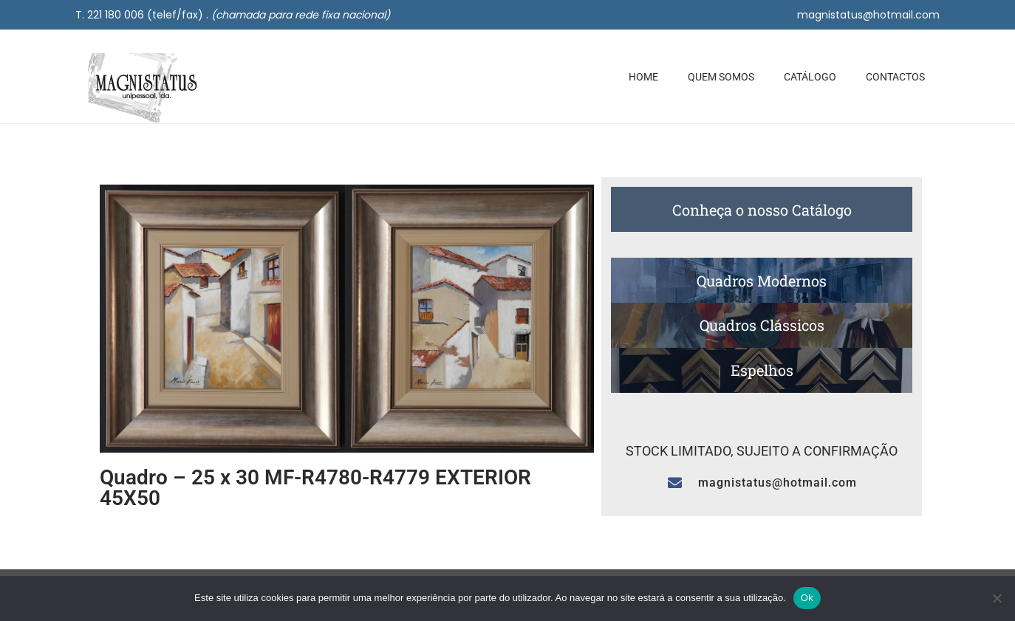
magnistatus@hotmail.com (868, 14)
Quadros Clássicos (762, 324)
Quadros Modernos (762, 280)
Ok (807, 597)
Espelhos (762, 370)
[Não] (996, 598)
